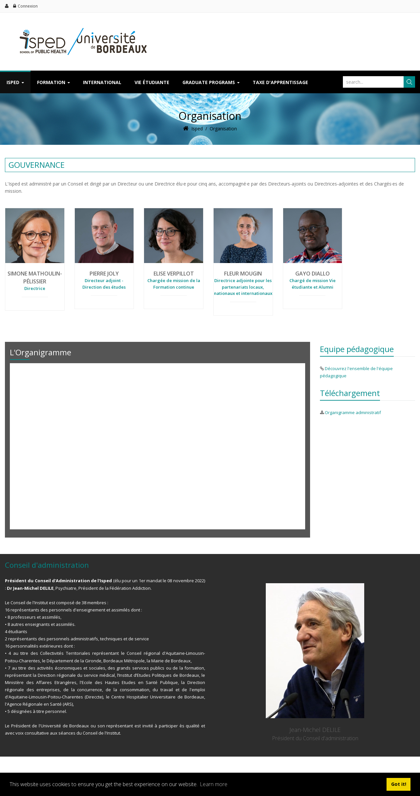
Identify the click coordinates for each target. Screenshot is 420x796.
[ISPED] (80, 25)
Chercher (409, 82)
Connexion (28, 6)
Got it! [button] (398, 784)
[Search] (372, 82)
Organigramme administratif (353, 412)
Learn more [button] (213, 784)
